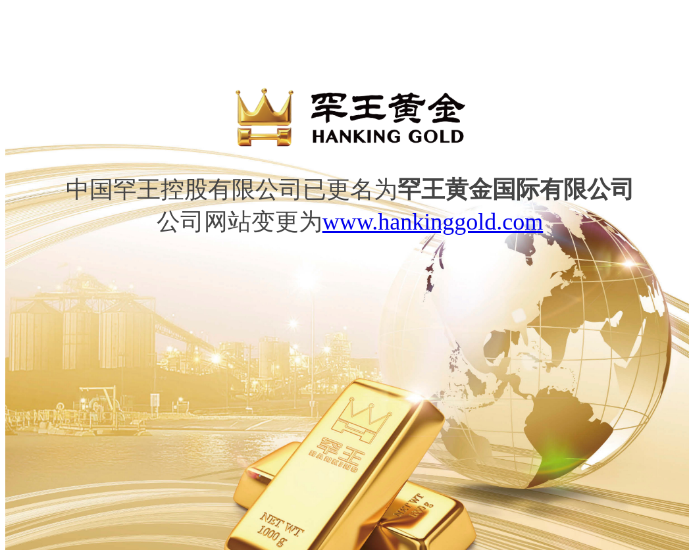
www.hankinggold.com (433, 222)
